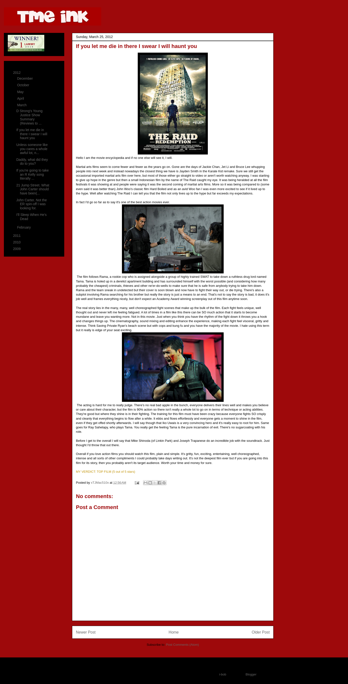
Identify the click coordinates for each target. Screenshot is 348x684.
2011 (17, 236)
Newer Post (86, 632)
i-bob (222, 674)
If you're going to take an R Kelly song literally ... (32, 174)
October (23, 85)
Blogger (251, 674)
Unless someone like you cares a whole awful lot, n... (32, 149)
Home (174, 632)
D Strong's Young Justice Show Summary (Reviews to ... (29, 117)
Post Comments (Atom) (182, 644)
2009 (17, 249)
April (21, 98)
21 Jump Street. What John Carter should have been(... (32, 189)
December (25, 78)
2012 (17, 73)
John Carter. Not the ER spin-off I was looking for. (31, 204)
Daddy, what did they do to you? (32, 162)
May (20, 92)
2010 (17, 242)
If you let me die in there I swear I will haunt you (31, 134)
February (24, 227)
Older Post (261, 632)
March (22, 105)
